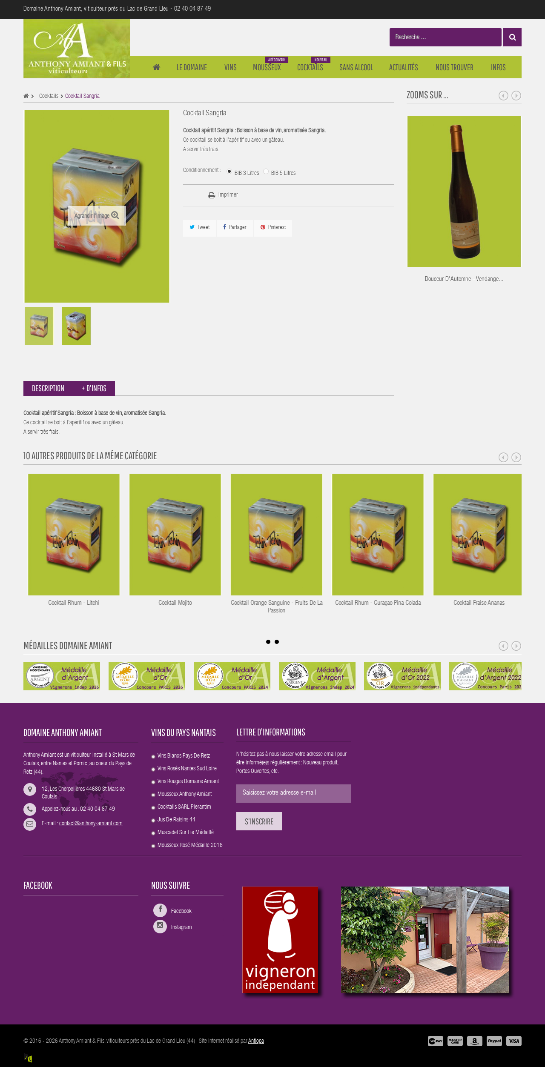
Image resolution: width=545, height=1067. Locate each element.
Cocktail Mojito (280, 603)
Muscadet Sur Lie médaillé (186, 833)
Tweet (199, 227)
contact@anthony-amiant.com (91, 824)
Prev (504, 96)
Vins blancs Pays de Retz (184, 756)
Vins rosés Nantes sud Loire (187, 769)
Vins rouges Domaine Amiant (188, 782)
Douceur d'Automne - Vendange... (464, 279)
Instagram (181, 928)
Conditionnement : (202, 171)
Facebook (181, 912)
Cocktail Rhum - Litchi (178, 603)
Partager (235, 227)
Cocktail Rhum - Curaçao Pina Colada (482, 603)
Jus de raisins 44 (176, 820)
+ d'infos (94, 388)
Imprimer (228, 195)
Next (516, 96)
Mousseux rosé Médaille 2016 (190, 846)
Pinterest (273, 227)
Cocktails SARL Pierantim (184, 807)
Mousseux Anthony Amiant (185, 795)
